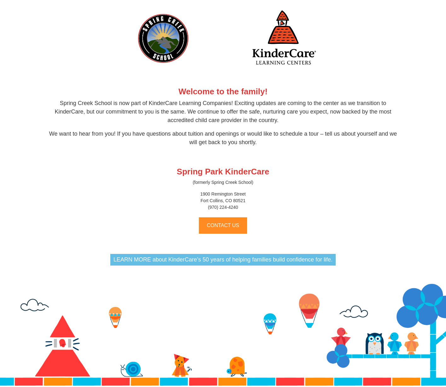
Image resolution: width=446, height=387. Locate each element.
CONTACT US (223, 225)
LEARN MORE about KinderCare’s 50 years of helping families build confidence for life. (223, 259)
